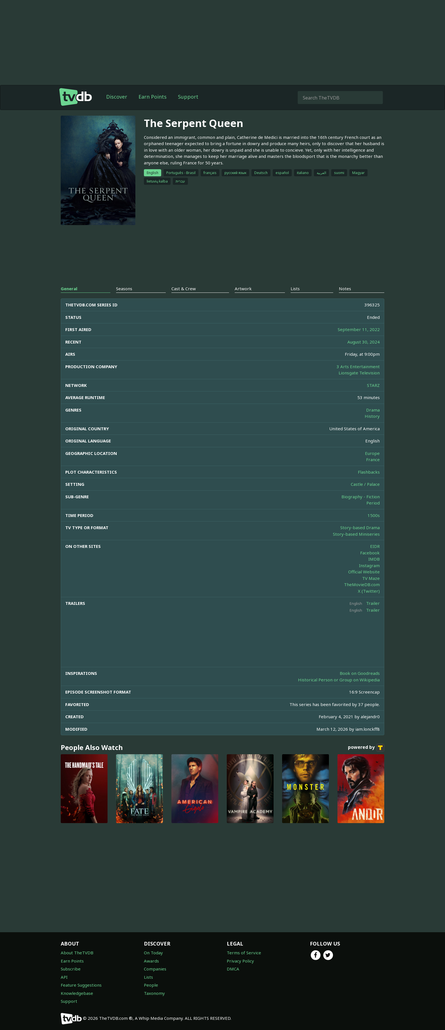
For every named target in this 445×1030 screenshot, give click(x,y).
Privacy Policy (240, 961)
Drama (373, 410)
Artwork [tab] (243, 288)
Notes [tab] (345, 288)
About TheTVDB (77, 952)
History (372, 416)
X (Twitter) (369, 591)
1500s (374, 515)
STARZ (373, 385)
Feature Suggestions (81, 985)
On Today (153, 952)
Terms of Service (244, 952)
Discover (116, 96)
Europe (372, 453)
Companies (155, 969)
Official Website (364, 572)
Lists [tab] (295, 288)
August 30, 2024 (363, 342)
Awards (151, 961)
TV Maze (371, 578)
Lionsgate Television (359, 373)
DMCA (233, 969)
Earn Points (152, 96)
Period (373, 503)
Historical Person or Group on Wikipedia (339, 680)
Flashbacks (369, 472)
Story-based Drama (360, 527)
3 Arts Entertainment (358, 366)
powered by (366, 748)
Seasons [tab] (124, 288)
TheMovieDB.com (362, 584)
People (151, 985)
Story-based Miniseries (356, 534)
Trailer (373, 603)
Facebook (370, 553)
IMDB (374, 559)
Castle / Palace (365, 484)
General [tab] (69, 288)
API (64, 977)
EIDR (375, 546)
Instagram (369, 565)
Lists (148, 977)
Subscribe (71, 969)
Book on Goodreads (360, 673)
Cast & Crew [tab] (183, 288)
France (373, 459)
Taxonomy (154, 993)
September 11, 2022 (359, 329)
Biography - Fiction (360, 496)
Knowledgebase (77, 993)
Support (188, 96)
